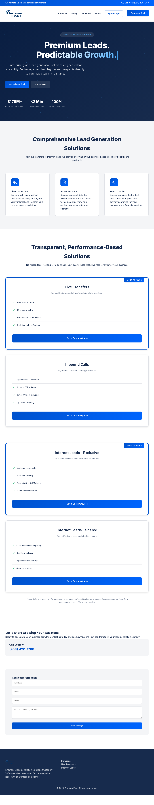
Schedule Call (138, 13)
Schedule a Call (17, 84)
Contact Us (40, 84)
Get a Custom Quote (77, 338)
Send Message (77, 727)
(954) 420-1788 (21, 649)
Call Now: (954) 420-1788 (137, 3)
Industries (86, 13)
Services (62, 13)
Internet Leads (68, 769)
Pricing (74, 13)
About (98, 13)
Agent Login (113, 13)
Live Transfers (68, 766)
